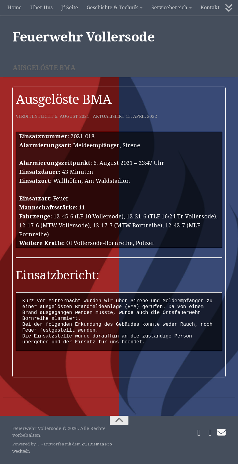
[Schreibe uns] (221, 432)
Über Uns (41, 8)
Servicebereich (169, 8)
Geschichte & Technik (112, 8)
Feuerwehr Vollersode (83, 37)
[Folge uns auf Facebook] (199, 432)
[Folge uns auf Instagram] (210, 432)
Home (14, 8)
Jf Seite (69, 8)
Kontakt (210, 8)
